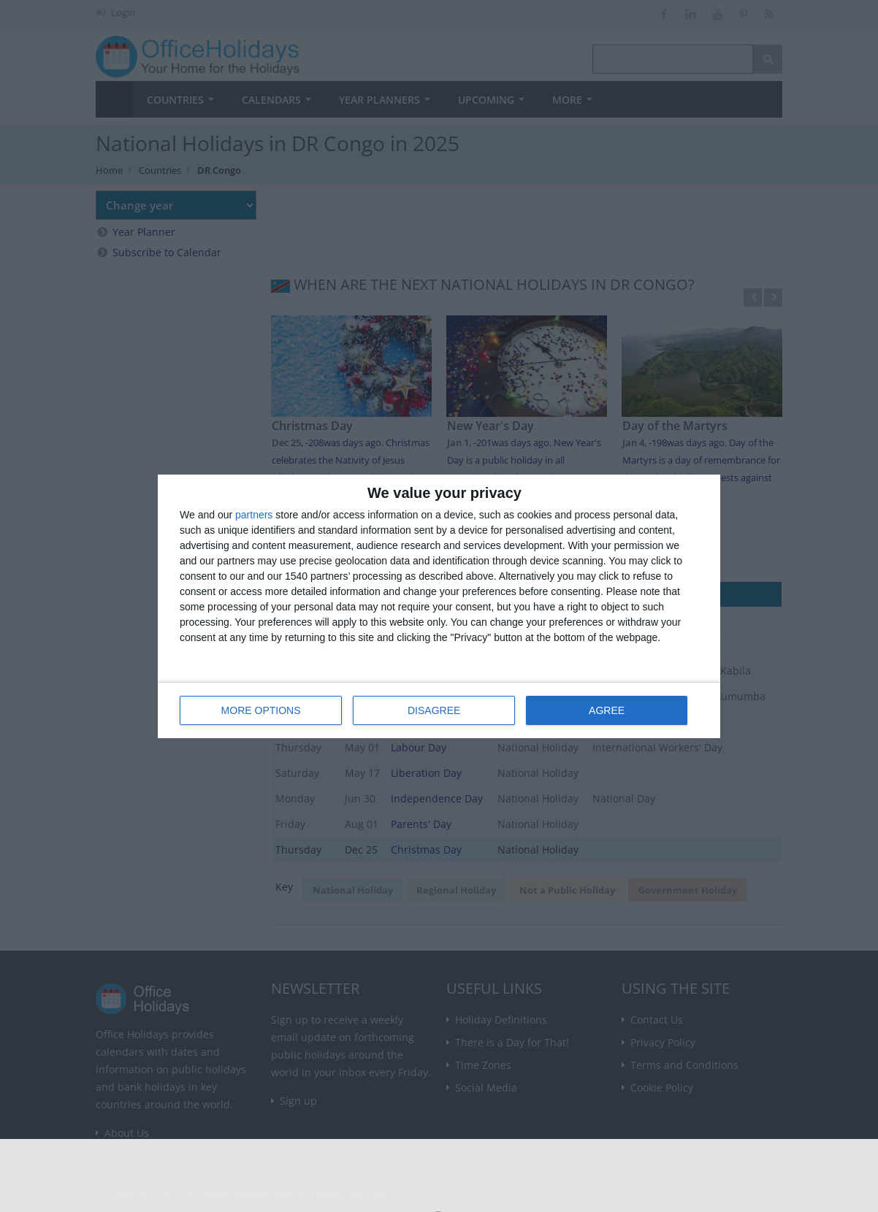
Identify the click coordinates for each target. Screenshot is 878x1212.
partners (253, 515)
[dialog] (439, 606)
